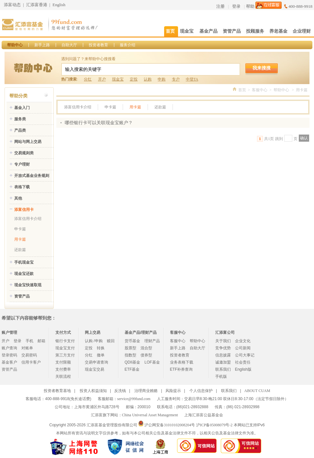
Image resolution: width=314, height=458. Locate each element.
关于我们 (223, 341)
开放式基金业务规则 (31, 176)
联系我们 (223, 369)
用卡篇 (20, 239)
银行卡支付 (65, 341)
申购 (161, 79)
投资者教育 (98, 45)
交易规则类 (24, 153)
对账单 (27, 348)
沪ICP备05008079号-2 (214, 425)
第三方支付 (65, 355)
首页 (242, 90)
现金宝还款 (24, 274)
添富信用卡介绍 (27, 219)
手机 (29, 341)
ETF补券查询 (181, 369)
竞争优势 (223, 348)
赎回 (111, 341)
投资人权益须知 (93, 390)
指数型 (130, 355)
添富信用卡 (24, 210)
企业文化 (243, 341)
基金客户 (9, 362)
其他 (18, 198)
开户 (102, 79)
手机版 (221, 376)
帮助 (250, 6)
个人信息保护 (201, 390)
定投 (134, 79)
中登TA (192, 79)
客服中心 (259, 90)
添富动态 (12, 4)
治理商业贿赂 (146, 390)
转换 (101, 348)
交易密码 (29, 355)
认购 (147, 79)
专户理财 (22, 164)
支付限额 (63, 362)
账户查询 (9, 348)
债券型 (146, 355)
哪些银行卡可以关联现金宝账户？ (99, 122)
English (58, 4)
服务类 (20, 119)
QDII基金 (132, 362)
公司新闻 (243, 348)
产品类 (20, 130)
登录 (236, 6)
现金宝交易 (94, 369)
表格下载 (22, 187)
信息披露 (223, 355)
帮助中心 (15, 45)
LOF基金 (152, 362)
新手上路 (42, 45)
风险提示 (173, 390)
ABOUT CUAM (257, 390)
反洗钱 (120, 390)
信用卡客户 (31, 362)
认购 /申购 (94, 341)
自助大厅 (69, 45)
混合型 (146, 348)
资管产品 (22, 296)
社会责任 (243, 362)
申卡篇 (20, 229)
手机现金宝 (24, 262)
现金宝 (118, 79)
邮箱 (41, 341)
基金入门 (22, 108)
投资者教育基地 (57, 390)
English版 (243, 369)
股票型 (130, 348)
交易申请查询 (96, 362)
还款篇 (20, 250)
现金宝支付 (65, 348)
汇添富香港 (36, 4)
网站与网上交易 (27, 142)
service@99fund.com (134, 399)
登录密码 (9, 355)
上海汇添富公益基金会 (203, 415)
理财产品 (152, 341)
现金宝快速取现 (27, 285)
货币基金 (132, 341)
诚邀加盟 (223, 362)
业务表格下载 (181, 362)
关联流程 (63, 376)
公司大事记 (244, 355)
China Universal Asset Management (150, 415)
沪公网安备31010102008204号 (169, 425)
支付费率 (63, 369)
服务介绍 (127, 45)
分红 (88, 79)
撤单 (101, 355)
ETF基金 (132, 369)
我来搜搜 (261, 68)
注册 (220, 6)
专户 (176, 79)
